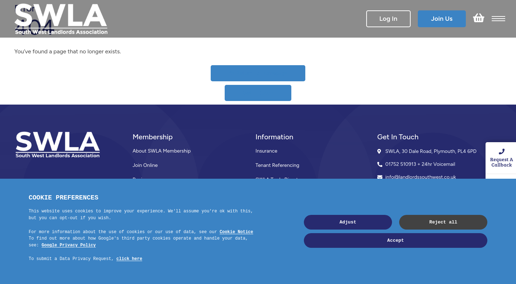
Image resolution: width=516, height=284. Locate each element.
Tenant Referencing (277, 165)
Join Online (145, 165)
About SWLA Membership (162, 151)
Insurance (266, 151)
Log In (388, 19)
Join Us (442, 19)
